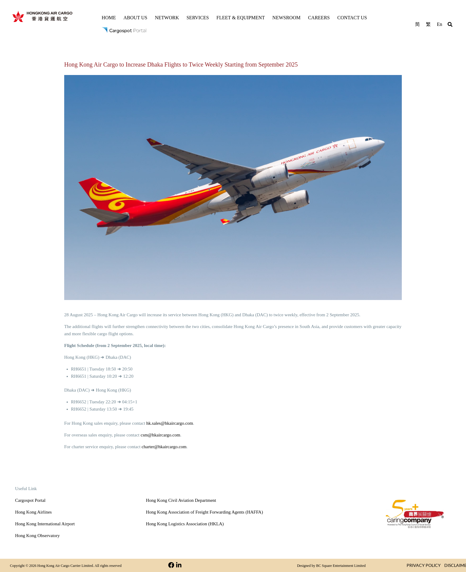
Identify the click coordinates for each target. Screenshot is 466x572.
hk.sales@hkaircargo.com (169, 423)
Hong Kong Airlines (33, 512)
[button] (450, 25)
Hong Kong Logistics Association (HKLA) (185, 523)
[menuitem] (417, 24)
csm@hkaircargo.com (160, 435)
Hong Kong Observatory (37, 535)
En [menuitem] (439, 24)
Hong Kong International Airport (45, 523)
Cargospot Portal (30, 500)
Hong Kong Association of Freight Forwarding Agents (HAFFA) (204, 512)
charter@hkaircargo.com (164, 446)
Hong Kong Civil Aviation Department (181, 500)
